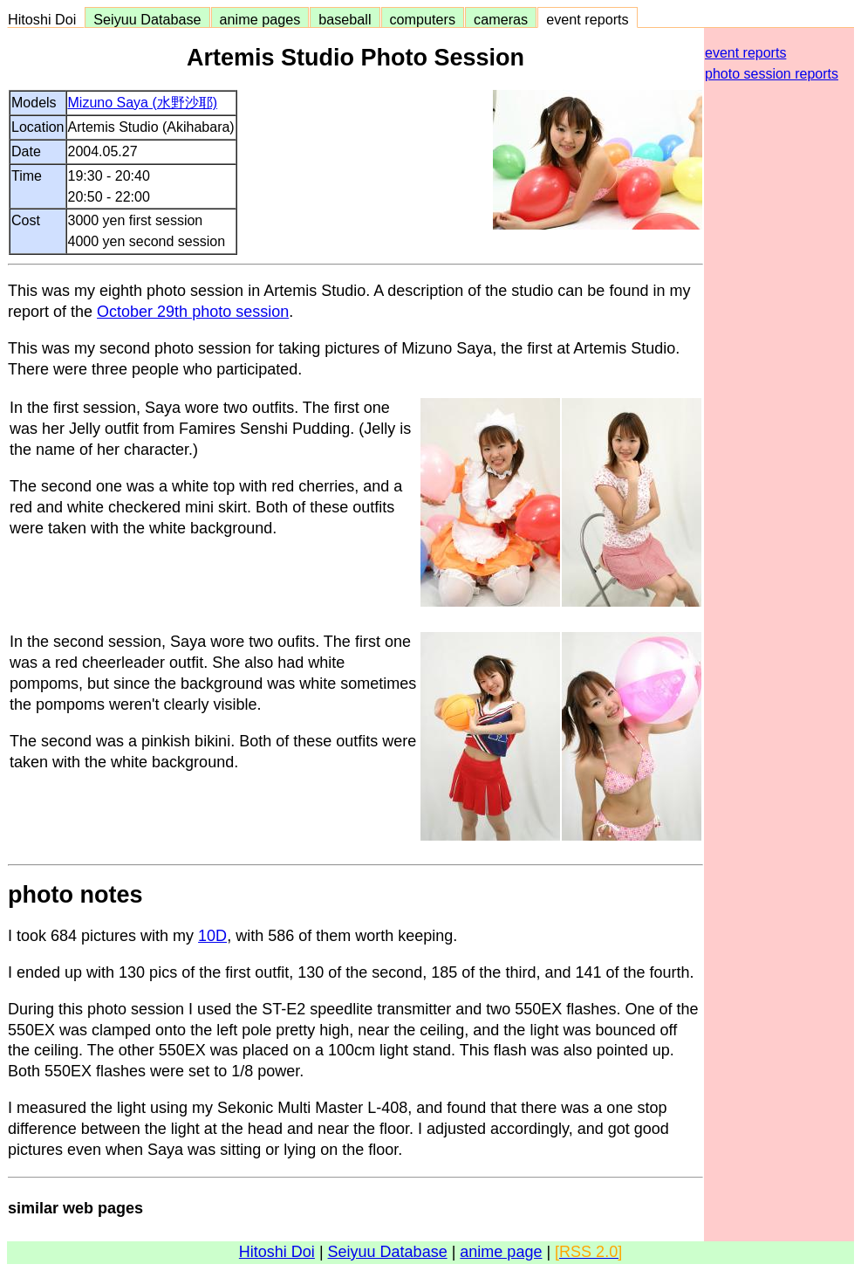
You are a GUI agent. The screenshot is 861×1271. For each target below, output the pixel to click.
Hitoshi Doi (46, 19)
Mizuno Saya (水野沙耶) (143, 102)
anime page (501, 1252)
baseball (345, 19)
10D (212, 936)
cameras (501, 19)
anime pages (260, 19)
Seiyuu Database (146, 19)
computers (423, 19)
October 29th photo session (193, 311)
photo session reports (771, 73)
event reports (587, 19)
